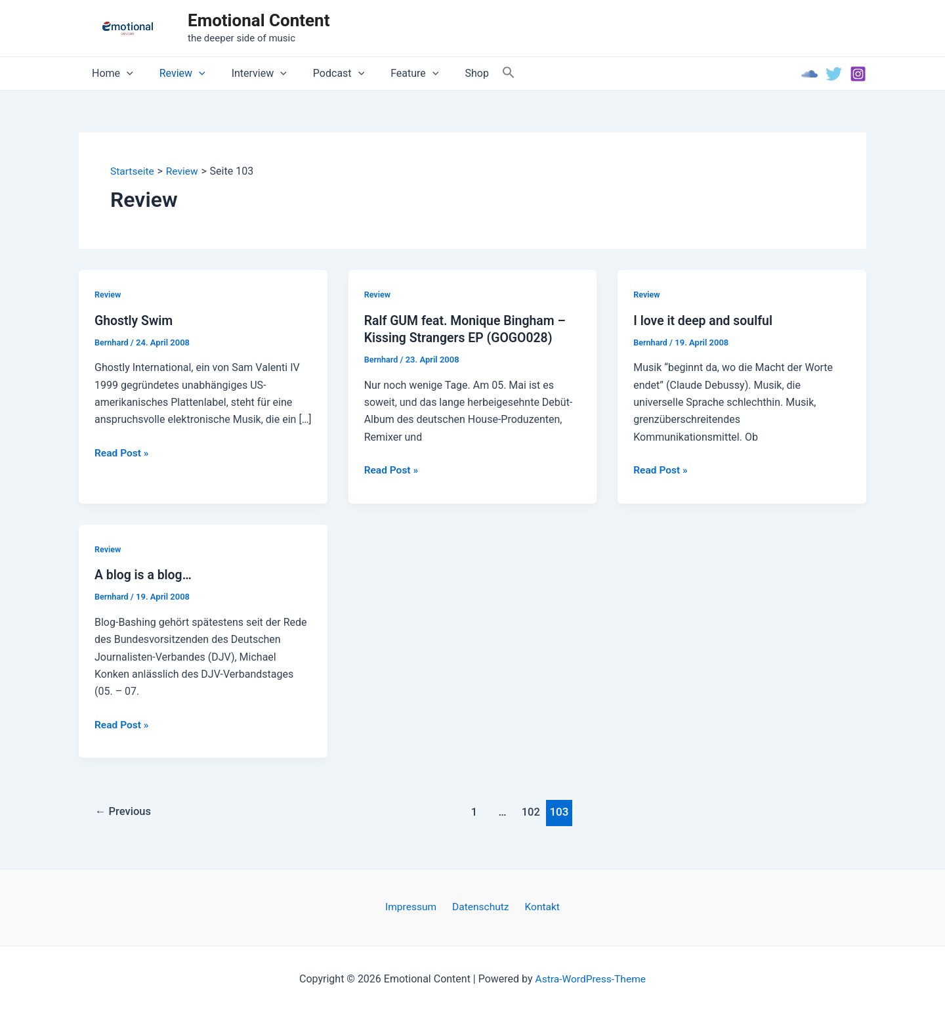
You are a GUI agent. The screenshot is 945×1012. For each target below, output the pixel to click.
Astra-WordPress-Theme (591, 979)
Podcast (320, 73)
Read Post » (122, 453)
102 (532, 811)
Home (110, 73)
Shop (447, 73)
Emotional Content (258, 20)
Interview (246, 73)
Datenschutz (481, 907)
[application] (124, 73)
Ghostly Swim (134, 320)
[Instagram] (858, 74)
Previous (125, 811)
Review (175, 73)
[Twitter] (834, 74)
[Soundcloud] (809, 74)
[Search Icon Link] (477, 73)
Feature (391, 73)
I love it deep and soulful (704, 320)
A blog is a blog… (144, 575)
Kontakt (538, 907)
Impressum (415, 907)
